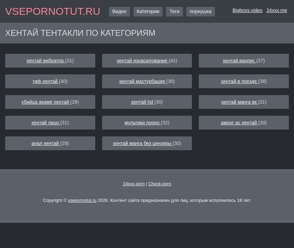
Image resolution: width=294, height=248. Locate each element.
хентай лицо (46, 122)
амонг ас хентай (239, 122)
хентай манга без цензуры (143, 143)
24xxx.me (276, 10)
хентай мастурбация (142, 81)
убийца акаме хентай (45, 102)
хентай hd (142, 102)
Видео (119, 11)
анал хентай (46, 143)
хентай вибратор (45, 60)
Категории (148, 11)
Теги (174, 11)
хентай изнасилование (142, 60)
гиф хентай (46, 81)
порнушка (200, 11)
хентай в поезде (239, 81)
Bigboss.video (247, 10)
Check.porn (159, 183)
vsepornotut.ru (52, 11)
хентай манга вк (239, 102)
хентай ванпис (239, 60)
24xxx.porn (134, 183)
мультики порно (142, 122)
